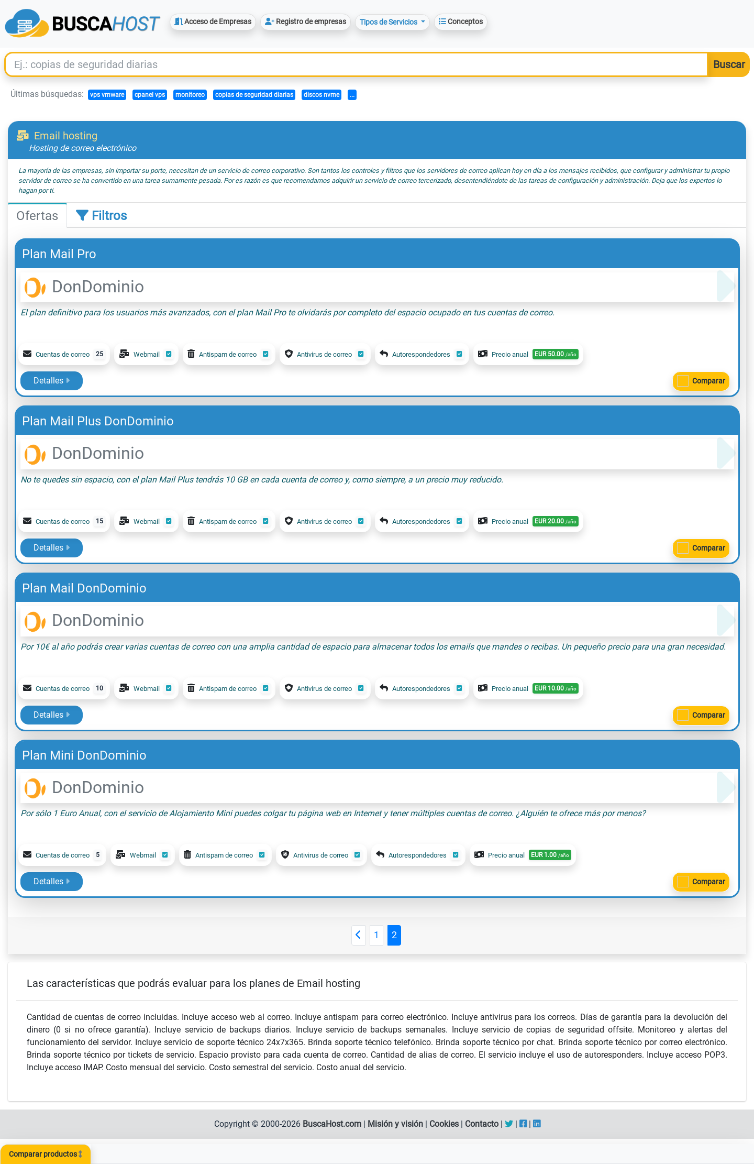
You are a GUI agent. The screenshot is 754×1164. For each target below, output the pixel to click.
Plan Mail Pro (59, 254)
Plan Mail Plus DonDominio (98, 421)
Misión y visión (395, 1124)
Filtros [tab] (101, 215)
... (352, 94)
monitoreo (190, 94)
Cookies (444, 1124)
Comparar (708, 381)
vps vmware (107, 94)
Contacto (481, 1124)
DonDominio (84, 287)
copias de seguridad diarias (254, 94)
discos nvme (321, 94)
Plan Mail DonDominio (84, 588)
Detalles (52, 381)
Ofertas (37, 215)
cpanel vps (150, 94)
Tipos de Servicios (389, 22)
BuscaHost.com (332, 1124)
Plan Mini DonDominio (84, 755)
